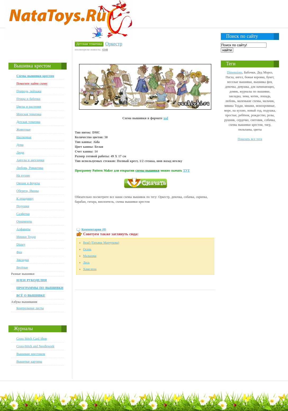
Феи (19, 252)
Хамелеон (90, 269)
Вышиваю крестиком (30, 354)
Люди (20, 152)
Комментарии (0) (93, 229)
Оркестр (113, 44)
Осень (87, 249)
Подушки (22, 206)
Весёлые (22, 267)
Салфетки (23, 214)
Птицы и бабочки (28, 99)
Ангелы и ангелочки (30, 160)
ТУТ (186, 170)
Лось (86, 262)
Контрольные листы (30, 308)
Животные (23, 129)
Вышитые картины (29, 361)
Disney (20, 244)
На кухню (23, 175)
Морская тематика (28, 114)
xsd (165, 118)
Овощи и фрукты (28, 183)
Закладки (22, 260)
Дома (20, 145)
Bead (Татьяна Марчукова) (101, 242)
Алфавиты (23, 229)
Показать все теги (250, 139)
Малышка (89, 256)
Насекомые (23, 137)
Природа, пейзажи (28, 91)
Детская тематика (28, 122)
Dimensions (234, 72)
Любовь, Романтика (29, 168)
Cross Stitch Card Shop (31, 338)
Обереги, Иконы (27, 191)
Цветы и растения (28, 106)
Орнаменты (24, 221)
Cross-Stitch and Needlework (35, 346)
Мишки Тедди (26, 237)
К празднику (25, 198)
